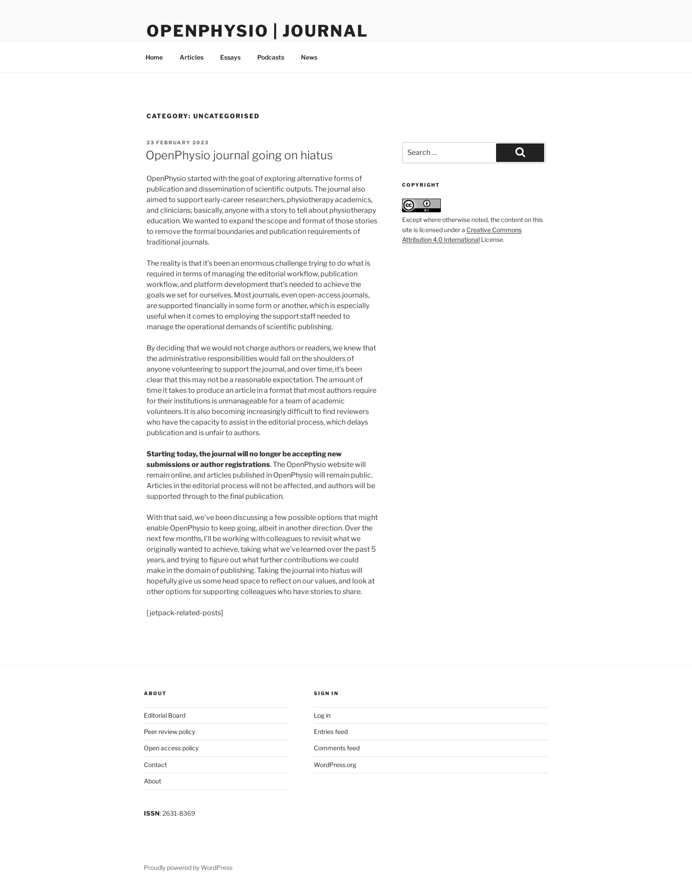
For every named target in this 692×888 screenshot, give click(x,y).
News (309, 57)
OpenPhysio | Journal (258, 31)
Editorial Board (164, 715)
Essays (230, 57)
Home (154, 57)
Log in (322, 715)
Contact (155, 764)
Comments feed (337, 748)
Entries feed (331, 731)
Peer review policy (169, 731)
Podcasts (270, 57)
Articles (191, 57)
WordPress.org (335, 764)
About (152, 781)
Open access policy (171, 748)
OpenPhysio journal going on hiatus (239, 155)
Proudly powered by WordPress (188, 867)
